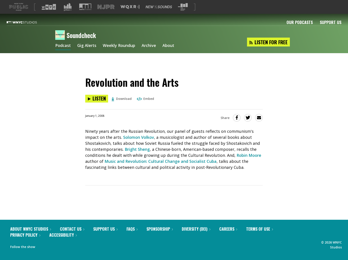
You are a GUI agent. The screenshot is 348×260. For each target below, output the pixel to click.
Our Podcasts (300, 29)
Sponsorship (159, 236)
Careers (228, 236)
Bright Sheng (137, 156)
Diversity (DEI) (196, 236)
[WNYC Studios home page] (27, 29)
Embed (145, 106)
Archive (149, 53)
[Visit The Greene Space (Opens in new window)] (183, 14)
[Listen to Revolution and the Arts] (96, 106)
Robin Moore (249, 162)
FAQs (132, 236)
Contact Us (72, 236)
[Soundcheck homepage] (61, 42)
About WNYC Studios (30, 236)
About (168, 53)
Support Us (330, 29)
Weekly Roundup (119, 53)
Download (121, 106)
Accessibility (63, 242)
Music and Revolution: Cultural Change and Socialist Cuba (161, 168)
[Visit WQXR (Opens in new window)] (130, 14)
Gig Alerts (86, 53)
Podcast (63, 53)
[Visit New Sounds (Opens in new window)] (159, 14)
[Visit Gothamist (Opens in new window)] (67, 14)
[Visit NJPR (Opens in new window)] (106, 14)
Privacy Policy (25, 242)
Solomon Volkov (138, 144)
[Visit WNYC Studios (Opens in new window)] (85, 14)
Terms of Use (259, 236)
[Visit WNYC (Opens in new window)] (49, 14)
